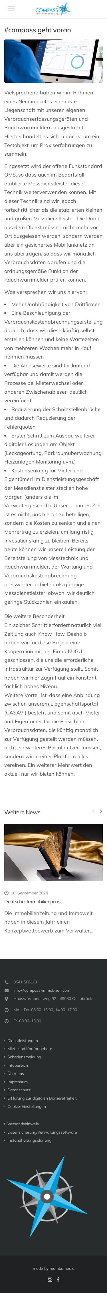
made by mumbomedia (53, 1268)
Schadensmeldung (24, 1057)
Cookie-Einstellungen (26, 1106)
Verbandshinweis (23, 1123)
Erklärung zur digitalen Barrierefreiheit (42, 1098)
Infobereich (17, 1065)
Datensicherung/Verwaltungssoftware (42, 1132)
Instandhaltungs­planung (29, 1140)
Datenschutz (19, 1089)
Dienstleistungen (22, 1040)
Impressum (17, 1081)
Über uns (15, 1073)
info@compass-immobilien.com (41, 990)
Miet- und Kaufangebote (29, 1048)
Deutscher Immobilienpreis (32, 901)
